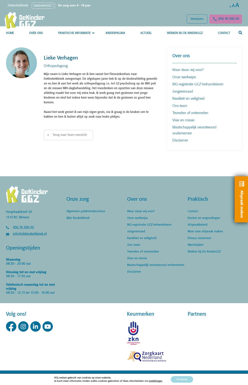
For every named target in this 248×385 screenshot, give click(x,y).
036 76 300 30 (228, 19)
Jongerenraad (182, 91)
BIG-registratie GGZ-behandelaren (197, 84)
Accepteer (182, 379)
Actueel (146, 33)
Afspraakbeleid (197, 224)
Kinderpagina (115, 33)
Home (10, 33)
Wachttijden (195, 245)
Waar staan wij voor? (188, 70)
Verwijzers (197, 19)
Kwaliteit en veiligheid (188, 98)
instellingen (155, 381)
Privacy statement (199, 238)
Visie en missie (183, 120)
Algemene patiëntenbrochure (85, 211)
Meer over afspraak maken (205, 231)
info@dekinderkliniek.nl (30, 234)
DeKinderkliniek (18, 5)
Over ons (36, 33)
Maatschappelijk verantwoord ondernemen (155, 265)
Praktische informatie (74, 33)
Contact (224, 33)
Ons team (179, 105)
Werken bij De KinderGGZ (185, 33)
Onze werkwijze (184, 77)
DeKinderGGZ (42, 5)
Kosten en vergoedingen (204, 218)
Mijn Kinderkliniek (78, 218)
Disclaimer (180, 140)
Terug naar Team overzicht (70, 135)
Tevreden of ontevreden (190, 113)
